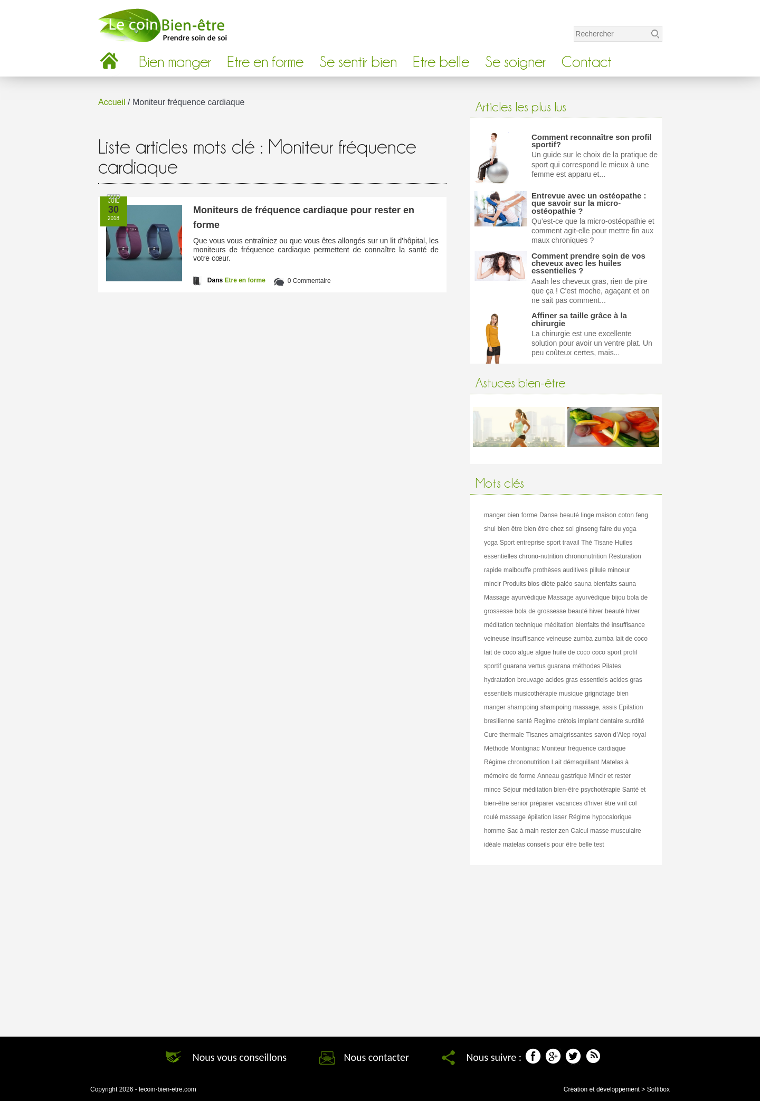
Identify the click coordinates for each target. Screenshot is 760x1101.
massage (513, 817)
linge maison (598, 515)
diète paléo (557, 583)
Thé (586, 542)
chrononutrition (585, 556)
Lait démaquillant (576, 762)
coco (598, 652)
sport (614, 652)
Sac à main (523, 830)
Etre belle (441, 62)
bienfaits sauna (614, 583)
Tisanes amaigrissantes (559, 734)
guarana (514, 666)
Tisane (603, 542)
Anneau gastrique (562, 776)
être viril (615, 803)
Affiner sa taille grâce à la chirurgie (579, 319)
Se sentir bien (358, 62)
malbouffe (517, 570)
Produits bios (521, 583)
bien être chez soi (549, 529)
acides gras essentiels (577, 680)
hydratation (499, 680)
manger (495, 515)
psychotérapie (600, 789)
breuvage (530, 680)
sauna (583, 583)
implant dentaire (600, 721)
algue (525, 652)
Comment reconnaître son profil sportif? (591, 140)
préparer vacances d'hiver (566, 803)
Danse (548, 515)
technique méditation (544, 625)
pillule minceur (610, 570)
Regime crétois (555, 721)
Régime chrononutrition (516, 762)
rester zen (554, 830)
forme (529, 515)
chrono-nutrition (541, 556)
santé (524, 721)
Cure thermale (504, 734)
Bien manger (175, 62)
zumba (583, 638)
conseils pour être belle (559, 844)
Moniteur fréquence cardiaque (583, 748)
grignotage (600, 693)
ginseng (587, 529)
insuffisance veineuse (541, 638)
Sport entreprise (522, 542)
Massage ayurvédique (515, 597)
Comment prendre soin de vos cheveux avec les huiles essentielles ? (588, 263)
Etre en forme (265, 62)
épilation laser (547, 817)
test (599, 844)
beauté (569, 515)
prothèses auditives (560, 570)
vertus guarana (549, 666)
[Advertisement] (566, 947)
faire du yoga (618, 529)
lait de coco (631, 638)
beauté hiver (585, 611)
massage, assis (595, 707)
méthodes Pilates (597, 666)
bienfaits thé (592, 625)
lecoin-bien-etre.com (167, 1089)
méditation (498, 625)
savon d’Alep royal (620, 734)
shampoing (522, 707)
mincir (492, 583)
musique (571, 693)
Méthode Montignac (511, 748)
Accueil (112, 102)
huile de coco (571, 652)
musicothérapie (535, 693)
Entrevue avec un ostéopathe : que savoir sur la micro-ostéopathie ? (589, 203)
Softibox (658, 1089)
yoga (491, 542)
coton (626, 515)
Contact (587, 62)
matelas (514, 844)
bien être (510, 529)
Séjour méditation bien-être (541, 789)
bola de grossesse (540, 611)
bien (513, 515)
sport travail (563, 542)
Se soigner (515, 62)
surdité (634, 721)
